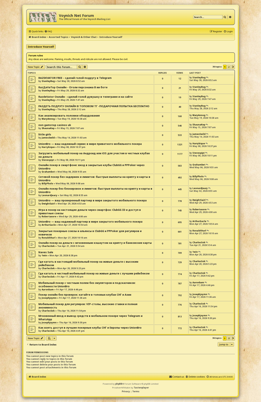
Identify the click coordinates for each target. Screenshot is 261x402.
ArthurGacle (49, 224)
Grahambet (48, 171)
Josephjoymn (49, 297)
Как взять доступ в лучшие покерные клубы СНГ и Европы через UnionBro (90, 327)
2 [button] (228, 67)
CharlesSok (48, 246)
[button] (233, 67)
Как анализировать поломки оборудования (69, 115)
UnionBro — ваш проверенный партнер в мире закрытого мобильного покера (92, 200)
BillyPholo (47, 183)
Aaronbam (48, 289)
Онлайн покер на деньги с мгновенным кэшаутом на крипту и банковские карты (95, 242)
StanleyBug (48, 81)
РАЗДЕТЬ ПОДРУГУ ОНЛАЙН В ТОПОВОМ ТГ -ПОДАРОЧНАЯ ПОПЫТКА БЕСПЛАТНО (93, 106)
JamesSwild (48, 137)
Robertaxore (49, 216)
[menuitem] (48, 31)
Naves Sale (45, 252)
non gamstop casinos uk (54, 125)
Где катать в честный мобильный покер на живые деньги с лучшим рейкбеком (94, 273)
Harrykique (48, 147)
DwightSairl (48, 203)
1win (44, 255)
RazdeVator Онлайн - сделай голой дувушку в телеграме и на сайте (85, 96)
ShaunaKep (48, 128)
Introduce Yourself (41, 46)
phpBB (118, 383)
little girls (44, 134)
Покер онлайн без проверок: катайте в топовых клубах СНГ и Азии (84, 294)
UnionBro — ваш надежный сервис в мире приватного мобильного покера (90, 144)
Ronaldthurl (48, 237)
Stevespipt (48, 159)
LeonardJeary (49, 195)
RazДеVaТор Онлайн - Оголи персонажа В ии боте (72, 87)
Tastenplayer (141, 387)
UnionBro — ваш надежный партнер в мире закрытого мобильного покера (90, 221)
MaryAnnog (48, 118)
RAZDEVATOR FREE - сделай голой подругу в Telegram (75, 78)
